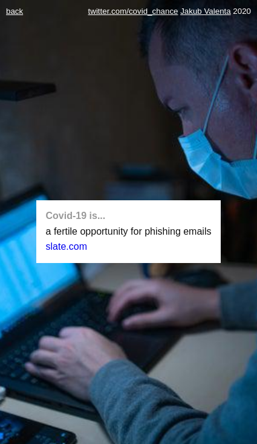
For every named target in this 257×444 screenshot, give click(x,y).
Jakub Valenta (205, 11)
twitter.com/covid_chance (133, 11)
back (14, 11)
